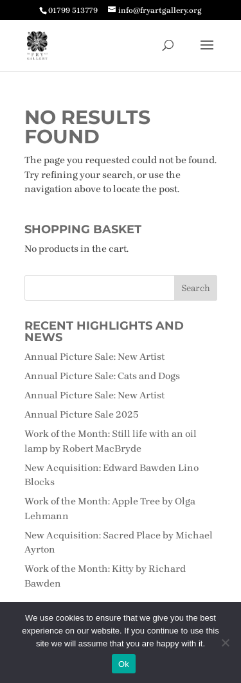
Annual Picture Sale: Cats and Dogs (102, 376)
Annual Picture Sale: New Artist (94, 356)
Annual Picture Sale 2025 (81, 414)
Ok (123, 664)
